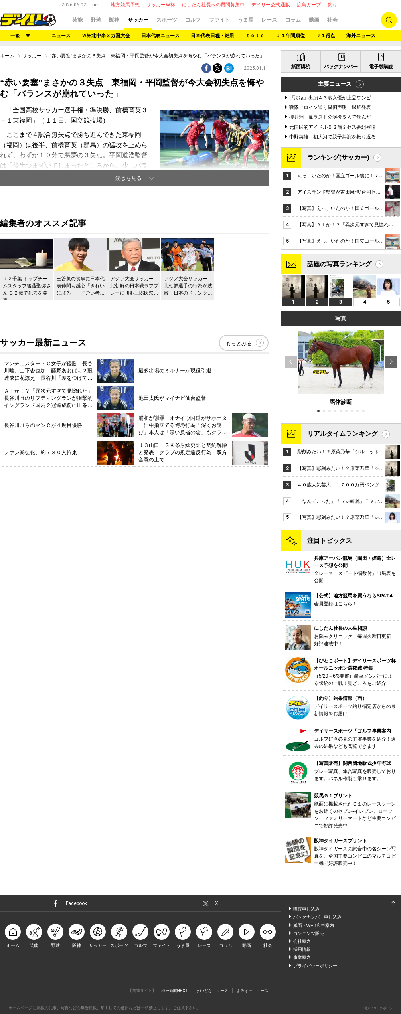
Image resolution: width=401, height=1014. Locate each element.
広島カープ (309, 5)
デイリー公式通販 (270, 5)
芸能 (77, 20)
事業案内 (302, 957)
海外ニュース (360, 35)
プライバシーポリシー (315, 965)
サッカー (138, 20)
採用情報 (302, 949)
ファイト (219, 20)
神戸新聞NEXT (174, 990)
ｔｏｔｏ (255, 35)
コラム (293, 20)
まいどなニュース (212, 990)
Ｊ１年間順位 (290, 35)
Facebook (76, 903)
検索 (389, 20)
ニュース (61, 35)
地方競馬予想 (125, 5)
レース (269, 20)
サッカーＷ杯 (160, 5)
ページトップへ (393, 903)
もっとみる (239, 343)
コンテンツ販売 (308, 933)
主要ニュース (335, 84)
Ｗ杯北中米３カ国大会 (106, 35)
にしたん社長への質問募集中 (213, 5)
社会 (332, 20)
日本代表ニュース (160, 35)
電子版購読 (381, 66)
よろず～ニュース (253, 990)
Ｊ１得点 (325, 35)
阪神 (114, 20)
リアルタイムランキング (342, 433)
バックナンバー (341, 66)
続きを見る (128, 178)
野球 (96, 20)
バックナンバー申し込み (317, 917)
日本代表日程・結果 (212, 35)
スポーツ (166, 20)
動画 (314, 20)
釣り (332, 5)
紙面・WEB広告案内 (313, 925)
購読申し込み (306, 909)
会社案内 (302, 941)
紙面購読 (300, 66)
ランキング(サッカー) (338, 157)
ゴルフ (193, 20)
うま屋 (245, 20)
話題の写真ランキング (339, 264)
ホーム (7, 56)
